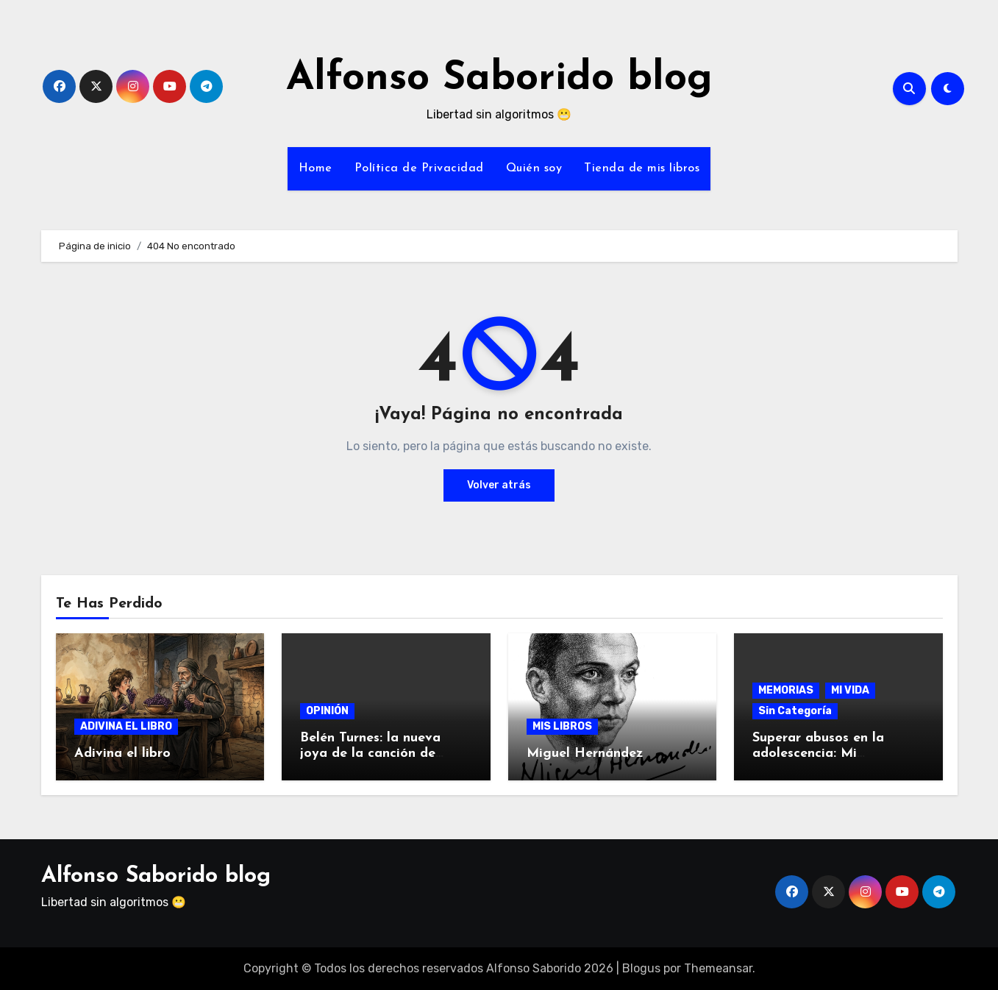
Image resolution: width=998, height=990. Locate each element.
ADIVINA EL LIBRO (126, 726)
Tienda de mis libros (641, 168)
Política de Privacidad (419, 168)
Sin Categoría (795, 711)
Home (315, 168)
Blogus (641, 968)
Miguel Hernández (585, 754)
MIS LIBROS (562, 726)
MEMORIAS (785, 690)
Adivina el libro (122, 754)
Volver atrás (499, 485)
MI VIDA (850, 690)
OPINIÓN (327, 711)
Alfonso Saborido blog (499, 79)
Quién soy (534, 168)
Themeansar (718, 968)
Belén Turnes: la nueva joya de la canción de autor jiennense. (370, 754)
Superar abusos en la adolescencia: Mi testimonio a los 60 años (830, 754)
